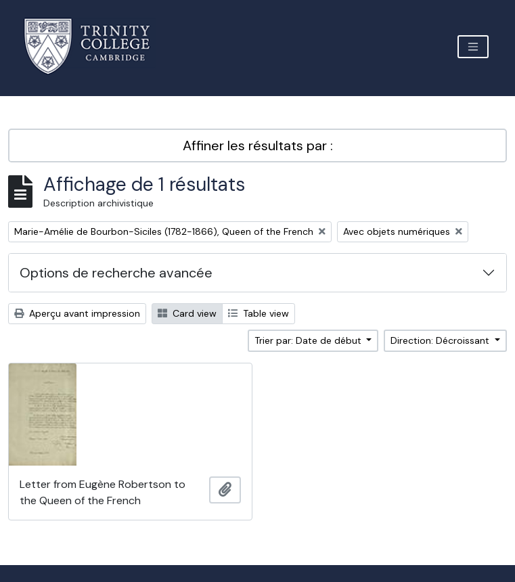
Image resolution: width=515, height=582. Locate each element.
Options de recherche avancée (116, 273)
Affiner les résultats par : (258, 145)
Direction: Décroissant (441, 340)
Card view (187, 313)
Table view (258, 313)
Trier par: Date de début (309, 340)
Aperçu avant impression (77, 313)
